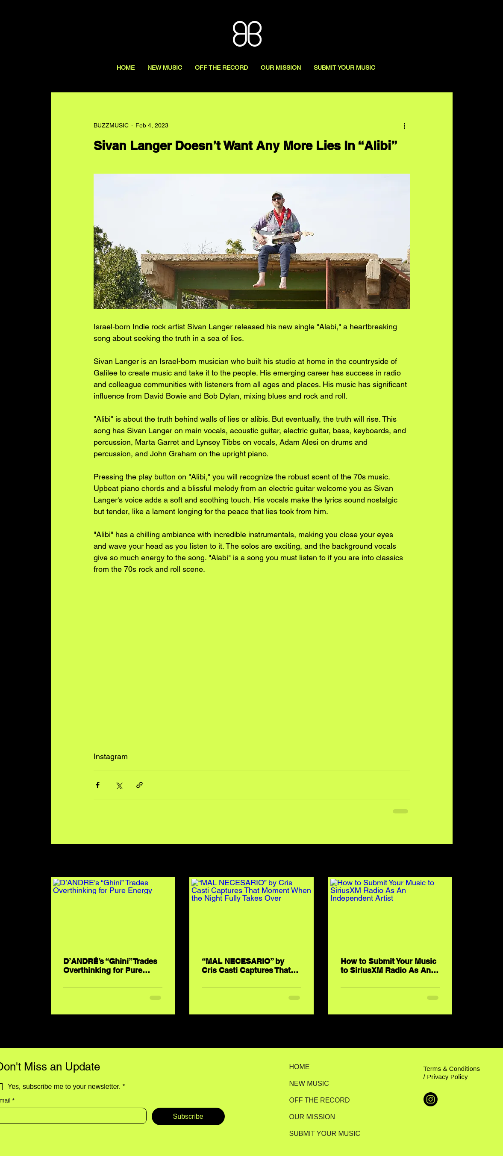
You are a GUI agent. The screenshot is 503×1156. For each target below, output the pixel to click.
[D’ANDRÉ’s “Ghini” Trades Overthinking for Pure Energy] (113, 912)
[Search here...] (458, 16)
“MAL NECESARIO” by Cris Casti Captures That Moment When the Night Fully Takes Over (246, 966)
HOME (299, 1066)
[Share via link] (139, 785)
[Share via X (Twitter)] (119, 785)
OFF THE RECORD (319, 1100)
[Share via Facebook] (98, 785)
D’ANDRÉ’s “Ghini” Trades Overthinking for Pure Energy (110, 966)
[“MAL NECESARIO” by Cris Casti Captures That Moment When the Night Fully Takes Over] (251, 912)
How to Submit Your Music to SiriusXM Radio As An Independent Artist (388, 966)
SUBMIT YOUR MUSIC (319, 1133)
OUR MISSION (312, 1117)
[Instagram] (431, 1099)
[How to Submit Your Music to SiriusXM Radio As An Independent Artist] (390, 912)
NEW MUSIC (309, 1083)
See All (443, 860)
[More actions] (405, 125)
